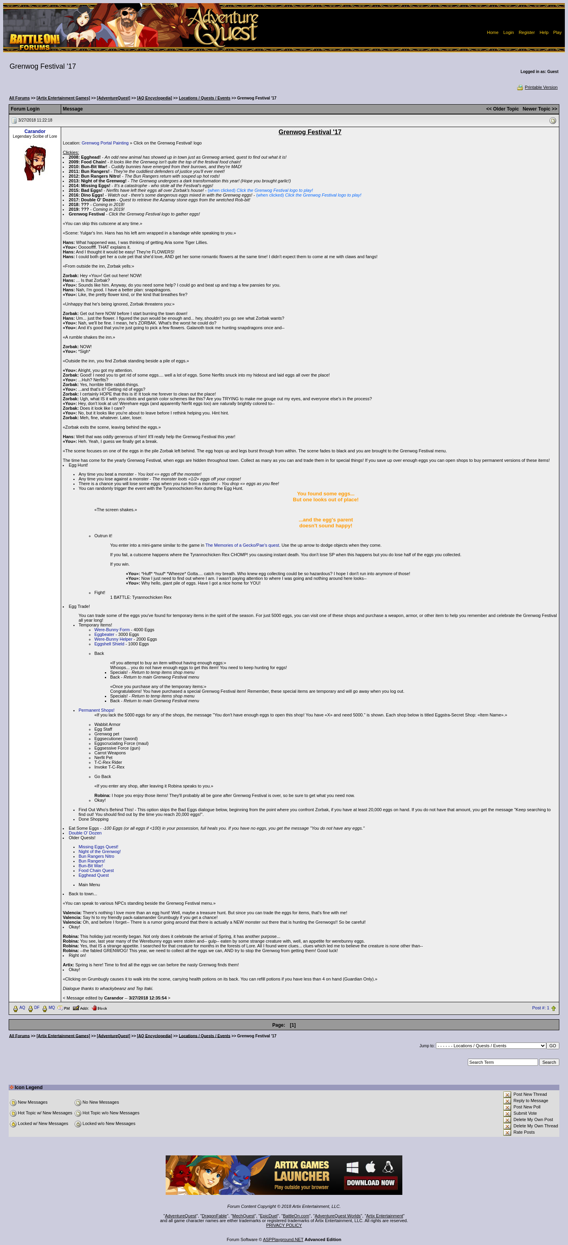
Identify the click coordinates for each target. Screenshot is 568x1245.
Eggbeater (104, 634)
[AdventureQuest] (113, 98)
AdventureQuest (180, 1215)
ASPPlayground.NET (283, 1239)
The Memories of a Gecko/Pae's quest (242, 545)
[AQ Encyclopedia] (154, 98)
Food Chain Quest (96, 870)
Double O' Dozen (85, 833)
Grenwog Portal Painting (105, 143)
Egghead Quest (93, 875)
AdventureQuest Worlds (338, 1215)
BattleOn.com (296, 1215)
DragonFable (214, 1215)
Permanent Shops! (96, 710)
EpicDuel (268, 1215)
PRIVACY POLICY (284, 1225)
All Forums (19, 98)
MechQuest (243, 1215)
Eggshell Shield (109, 643)
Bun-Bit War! (90, 865)
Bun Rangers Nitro (96, 856)
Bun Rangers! (91, 861)
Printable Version (537, 87)
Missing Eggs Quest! (98, 846)
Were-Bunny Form (112, 629)
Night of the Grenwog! (99, 851)
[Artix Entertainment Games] (63, 98)
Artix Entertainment (384, 1215)
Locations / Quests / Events (204, 98)
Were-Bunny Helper (113, 639)
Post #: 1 (540, 1007)
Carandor (34, 131)
